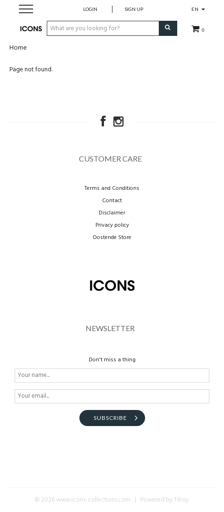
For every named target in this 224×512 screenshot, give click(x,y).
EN (198, 9)
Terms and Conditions (112, 188)
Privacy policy (112, 225)
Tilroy (181, 500)
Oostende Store (112, 237)
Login (90, 9)
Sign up (134, 9)
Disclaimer (112, 213)
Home (18, 48)
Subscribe (110, 417)
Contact (112, 200)
